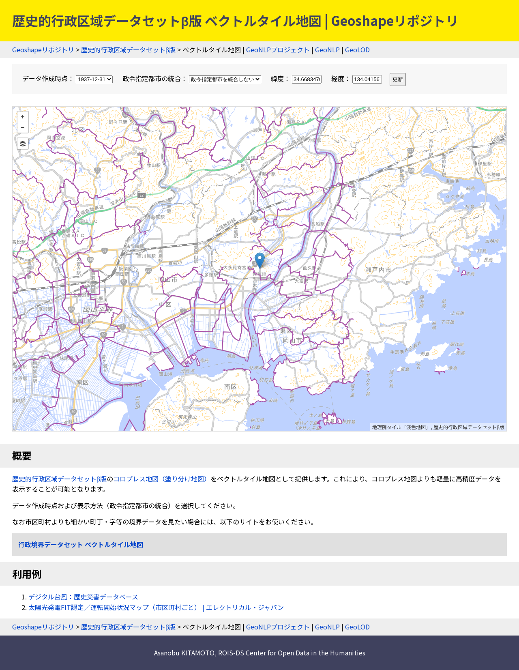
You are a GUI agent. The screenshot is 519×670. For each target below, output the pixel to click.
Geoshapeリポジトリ (43, 49)
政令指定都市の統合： (192, 78)
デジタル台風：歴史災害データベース (83, 596)
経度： (357, 78)
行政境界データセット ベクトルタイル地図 (80, 544)
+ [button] (22, 117)
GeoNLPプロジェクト (278, 49)
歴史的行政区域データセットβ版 (128, 49)
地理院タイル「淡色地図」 (401, 426)
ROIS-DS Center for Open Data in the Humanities (291, 652)
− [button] (22, 127)
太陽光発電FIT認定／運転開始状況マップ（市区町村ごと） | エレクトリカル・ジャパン (156, 607)
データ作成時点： (68, 78)
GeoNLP (327, 49)
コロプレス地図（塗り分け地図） (161, 478)
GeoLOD (357, 49)
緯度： (297, 78)
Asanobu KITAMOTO (184, 652)
